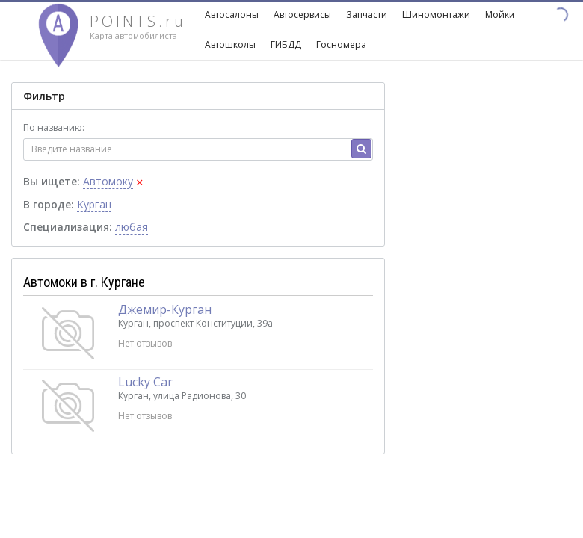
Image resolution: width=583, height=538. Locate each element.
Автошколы (230, 44)
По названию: (53, 127)
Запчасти (366, 14)
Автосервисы (302, 14)
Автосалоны (232, 14)
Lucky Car (145, 382)
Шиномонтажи (436, 14)
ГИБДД (286, 44)
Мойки (500, 14)
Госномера (341, 44)
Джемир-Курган (165, 309)
